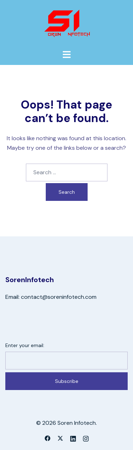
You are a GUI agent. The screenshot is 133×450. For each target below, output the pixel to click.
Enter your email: (24, 345)
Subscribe (66, 381)
